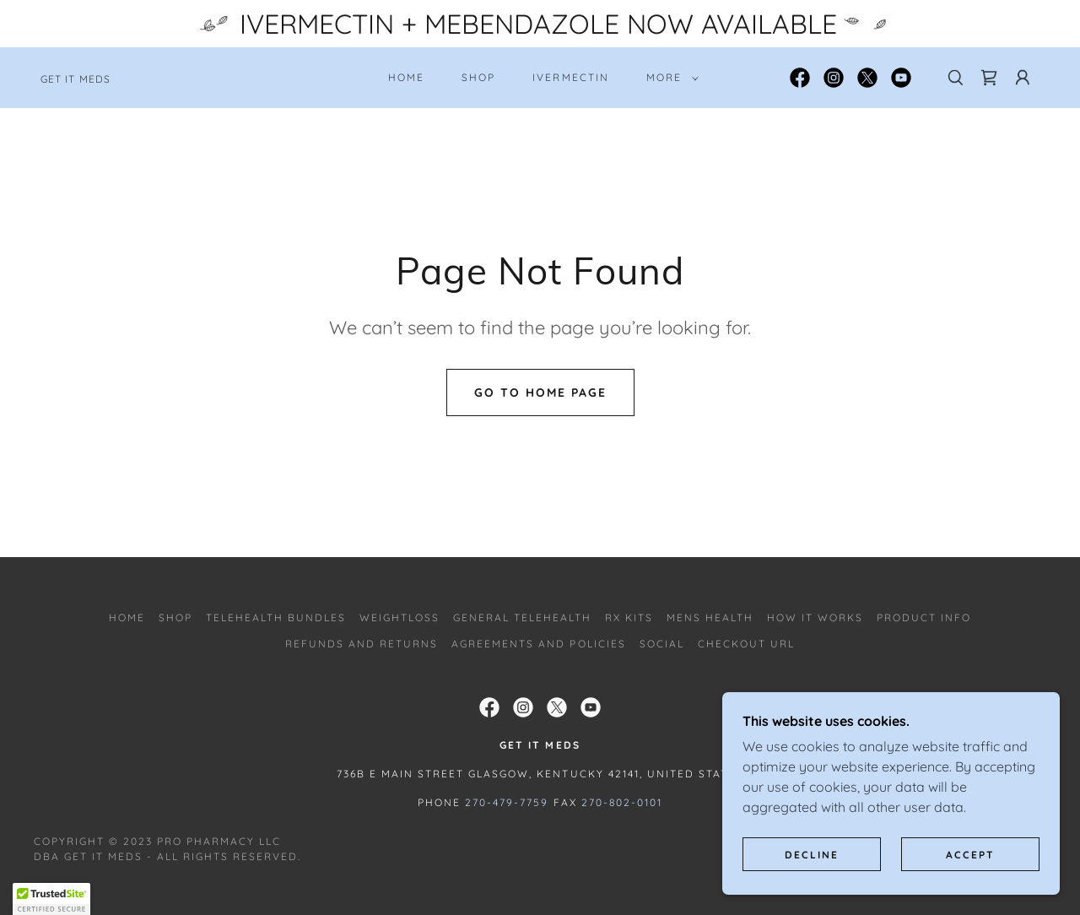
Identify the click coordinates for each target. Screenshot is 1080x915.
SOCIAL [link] (662, 643)
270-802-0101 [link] (621, 802)
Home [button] (127, 617)
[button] (669, 78)
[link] (75, 77)
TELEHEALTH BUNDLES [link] (276, 617)
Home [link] (406, 77)
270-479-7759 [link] (506, 802)
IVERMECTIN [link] (570, 77)
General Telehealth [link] (522, 617)
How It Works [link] (815, 617)
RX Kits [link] (629, 617)
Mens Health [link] (710, 617)
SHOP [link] (478, 77)
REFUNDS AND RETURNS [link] (361, 643)
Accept (970, 854)
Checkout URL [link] (746, 643)
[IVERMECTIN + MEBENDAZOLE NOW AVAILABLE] (540, 23)
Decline (812, 854)
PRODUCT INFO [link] (924, 617)
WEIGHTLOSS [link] (399, 617)
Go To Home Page (540, 392)
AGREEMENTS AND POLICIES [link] (538, 643)
